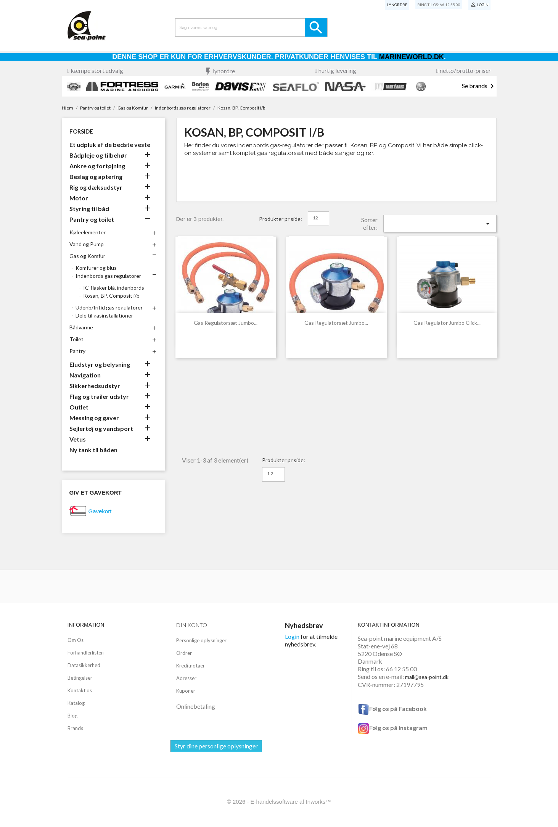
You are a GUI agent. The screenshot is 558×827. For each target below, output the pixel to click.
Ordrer (184, 653)
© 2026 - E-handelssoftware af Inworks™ (279, 801)
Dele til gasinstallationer (104, 315)
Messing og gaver (94, 417)
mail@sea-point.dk (427, 677)
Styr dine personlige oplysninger (216, 746)
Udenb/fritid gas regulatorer (109, 307)
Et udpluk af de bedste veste (109, 144)
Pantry (77, 351)
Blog (72, 716)
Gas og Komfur (87, 256)
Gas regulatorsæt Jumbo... (225, 322)
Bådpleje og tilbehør (98, 155)
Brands (75, 728)
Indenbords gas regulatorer (108, 275)
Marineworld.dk (411, 57)
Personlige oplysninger (201, 640)
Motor (78, 198)
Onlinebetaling (195, 706)
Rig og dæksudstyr (95, 187)
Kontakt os (80, 690)
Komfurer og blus (96, 267)
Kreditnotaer (190, 666)
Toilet (76, 339)
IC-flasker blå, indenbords (113, 287)
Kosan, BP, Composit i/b (111, 295)
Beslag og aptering (95, 176)
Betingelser (80, 678)
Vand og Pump (86, 244)
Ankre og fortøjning (97, 165)
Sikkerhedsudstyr (94, 385)
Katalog (76, 703)
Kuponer (185, 691)
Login (292, 636)
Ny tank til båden (93, 449)
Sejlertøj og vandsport (101, 428)
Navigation (85, 375)
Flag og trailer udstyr (99, 396)
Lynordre (397, 4)
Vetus (77, 439)
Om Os (76, 640)
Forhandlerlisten (86, 653)
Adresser (186, 678)
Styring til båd (89, 208)
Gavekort (100, 511)
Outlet (78, 407)
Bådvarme (81, 327)
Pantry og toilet (91, 219)
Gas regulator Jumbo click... (447, 322)
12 (315, 218)
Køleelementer (87, 232)
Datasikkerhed (84, 665)
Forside (81, 131)
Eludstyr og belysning (99, 364)
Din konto (191, 625)
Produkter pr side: (280, 219)
